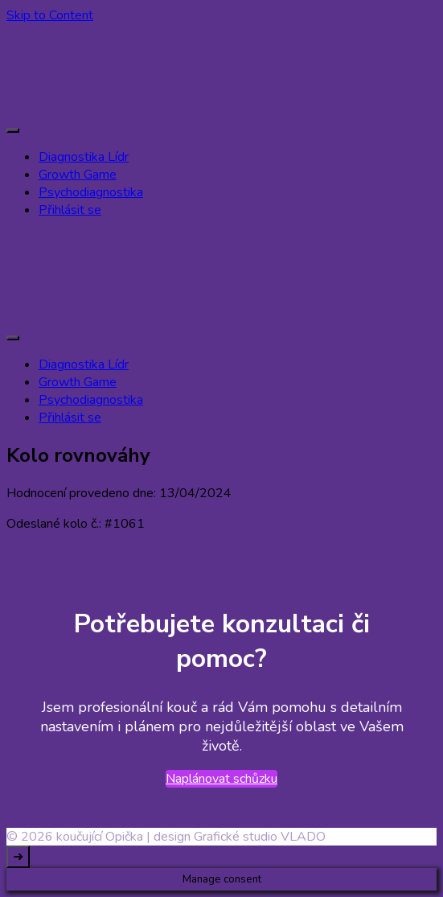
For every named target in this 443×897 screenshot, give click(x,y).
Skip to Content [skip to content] (49, 15)
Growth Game (78, 174)
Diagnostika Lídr (84, 157)
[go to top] (18, 857)
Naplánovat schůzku (221, 779)
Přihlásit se (70, 210)
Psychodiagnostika (91, 192)
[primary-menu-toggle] (12, 130)
